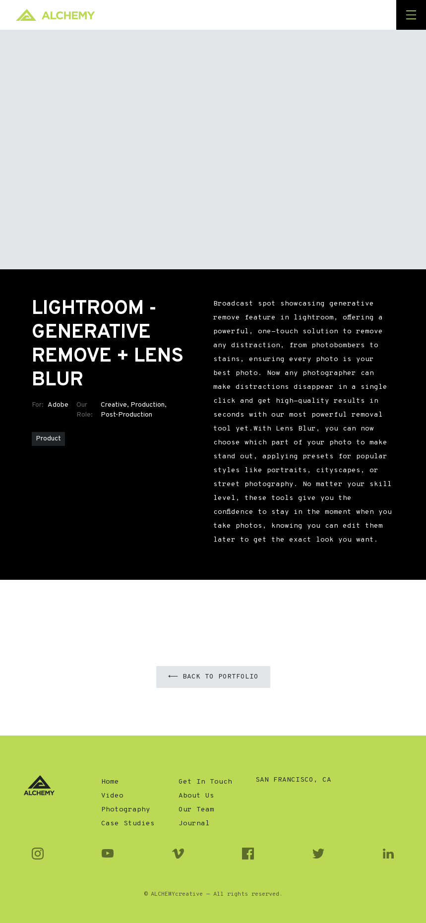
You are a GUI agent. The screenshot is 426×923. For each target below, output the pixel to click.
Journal (194, 823)
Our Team (196, 809)
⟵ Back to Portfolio (213, 677)
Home (110, 782)
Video (112, 796)
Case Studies (128, 823)
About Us (196, 796)
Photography (125, 809)
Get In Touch (205, 782)
